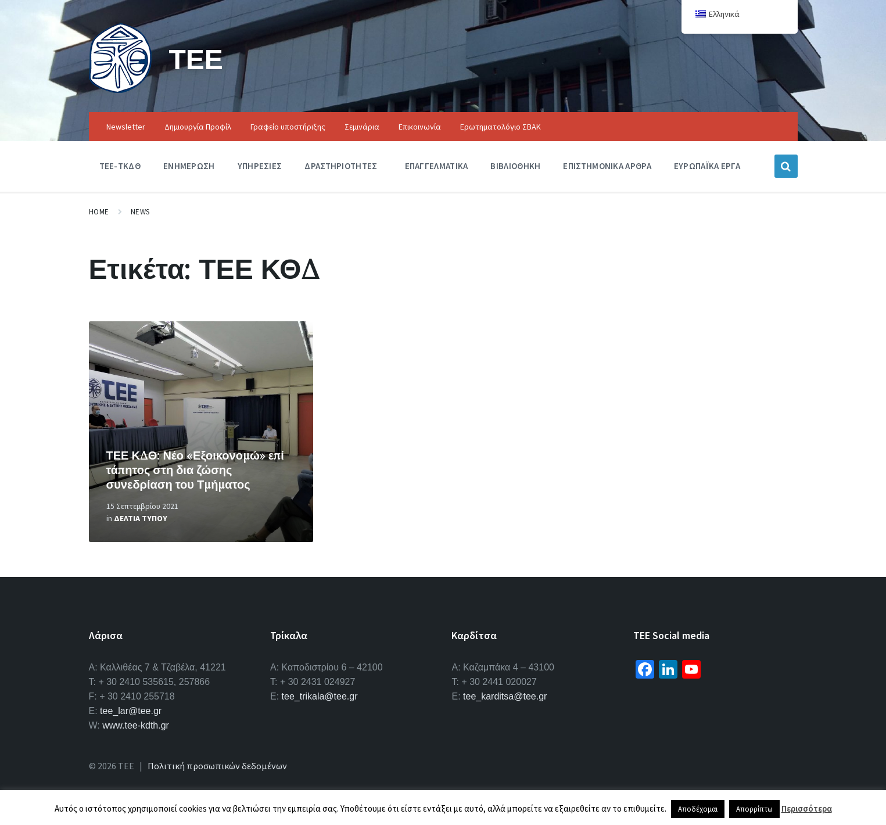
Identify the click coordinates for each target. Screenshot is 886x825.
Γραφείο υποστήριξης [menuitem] (287, 126)
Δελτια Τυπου (140, 518)
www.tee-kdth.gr (135, 725)
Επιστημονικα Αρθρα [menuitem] (607, 165)
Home (99, 212)
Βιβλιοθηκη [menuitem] (515, 165)
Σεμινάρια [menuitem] (362, 126)
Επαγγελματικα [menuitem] (436, 165)
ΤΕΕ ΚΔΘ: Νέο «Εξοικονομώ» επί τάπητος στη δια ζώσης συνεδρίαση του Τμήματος (195, 470)
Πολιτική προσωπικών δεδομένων (217, 766)
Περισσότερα (806, 808)
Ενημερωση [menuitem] (189, 165)
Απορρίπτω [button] (754, 809)
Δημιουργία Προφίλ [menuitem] (197, 126)
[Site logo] (120, 89)
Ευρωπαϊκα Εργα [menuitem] (707, 165)
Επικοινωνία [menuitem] (420, 126)
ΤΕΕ (196, 59)
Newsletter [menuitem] (125, 126)
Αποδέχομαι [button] (698, 809)
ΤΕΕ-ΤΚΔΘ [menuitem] (120, 165)
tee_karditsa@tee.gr (505, 696)
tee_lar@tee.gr (131, 711)
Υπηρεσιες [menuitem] (260, 165)
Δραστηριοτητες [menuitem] (340, 165)
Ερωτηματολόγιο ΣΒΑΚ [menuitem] (500, 126)
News (140, 212)
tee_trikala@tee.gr (320, 696)
